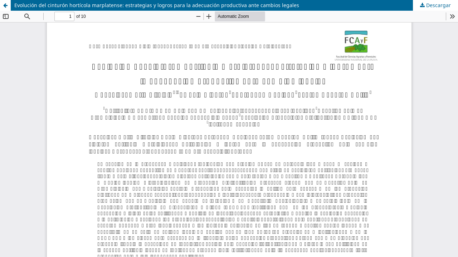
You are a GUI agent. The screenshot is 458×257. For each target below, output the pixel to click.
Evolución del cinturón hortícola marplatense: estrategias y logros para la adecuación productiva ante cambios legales (156, 5)
